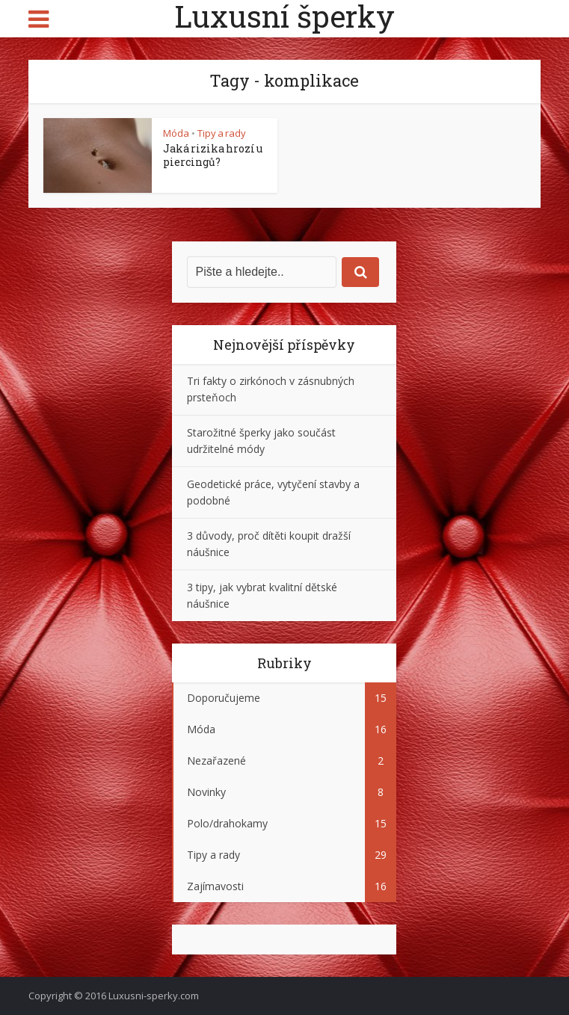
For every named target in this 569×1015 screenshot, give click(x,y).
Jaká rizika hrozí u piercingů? (212, 155)
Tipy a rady (221, 133)
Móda (176, 133)
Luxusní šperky (284, 16)
